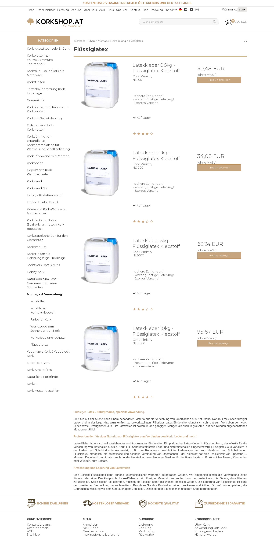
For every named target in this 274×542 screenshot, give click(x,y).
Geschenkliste (93, 531)
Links (110, 10)
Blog (145, 10)
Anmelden (90, 524)
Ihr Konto (171, 10)
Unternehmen (37, 528)
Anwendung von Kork (211, 528)
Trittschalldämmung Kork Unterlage (46, 91)
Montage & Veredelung (44, 294)
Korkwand (34, 181)
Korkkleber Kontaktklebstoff (42, 310)
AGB (102, 10)
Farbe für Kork (40, 319)
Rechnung (146, 531)
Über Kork (90, 10)
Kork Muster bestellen (43, 390)
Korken (32, 383)
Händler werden (206, 534)
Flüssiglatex (39, 344)
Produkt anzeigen (219, 79)
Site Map (33, 534)
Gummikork (36, 100)
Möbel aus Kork (38, 362)
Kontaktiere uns (39, 524)
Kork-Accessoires (39, 369)
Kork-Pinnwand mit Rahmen (48, 156)
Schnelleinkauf (46, 10)
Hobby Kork (35, 272)
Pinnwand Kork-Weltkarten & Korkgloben (47, 211)
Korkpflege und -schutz (47, 337)
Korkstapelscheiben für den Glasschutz (47, 238)
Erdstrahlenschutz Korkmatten (40, 127)
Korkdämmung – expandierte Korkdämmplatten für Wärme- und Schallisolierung (48, 143)
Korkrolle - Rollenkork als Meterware (45, 73)
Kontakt (135, 10)
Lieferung (63, 10)
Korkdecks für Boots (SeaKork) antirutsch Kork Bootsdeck (45, 224)
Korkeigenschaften (209, 531)
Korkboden (35, 163)
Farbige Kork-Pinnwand (44, 195)
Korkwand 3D (37, 188)
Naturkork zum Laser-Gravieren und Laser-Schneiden (43, 283)
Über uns (121, 10)
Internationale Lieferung (101, 534)
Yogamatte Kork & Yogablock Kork (48, 353)
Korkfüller (37, 301)
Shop (31, 10)
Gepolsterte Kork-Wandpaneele (40, 172)
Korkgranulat (36, 247)
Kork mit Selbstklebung (44, 118)
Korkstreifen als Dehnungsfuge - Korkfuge (46, 256)
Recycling (157, 10)
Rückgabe (146, 534)
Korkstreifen (36, 82)
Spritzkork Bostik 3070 (43, 265)
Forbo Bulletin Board (42, 202)
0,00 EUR (236, 21)
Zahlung (76, 10)
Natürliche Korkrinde (42, 376)
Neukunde (90, 528)
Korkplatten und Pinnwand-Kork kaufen (47, 109)
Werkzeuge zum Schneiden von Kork (45, 328)
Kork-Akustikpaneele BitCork (48, 48)
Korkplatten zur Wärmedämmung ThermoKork (40, 60)
